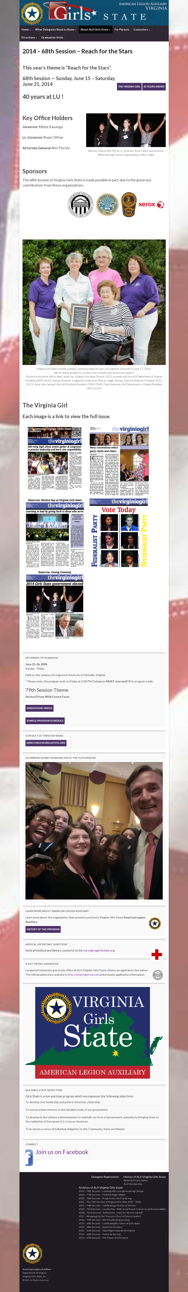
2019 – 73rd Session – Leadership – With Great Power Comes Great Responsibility (122, 1209)
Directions (29, 37)
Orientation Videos (40, 708)
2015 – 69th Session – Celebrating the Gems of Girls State (109, 1223)
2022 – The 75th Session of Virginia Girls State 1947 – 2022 (110, 1201)
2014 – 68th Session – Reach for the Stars (100, 1226)
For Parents (122, 29)
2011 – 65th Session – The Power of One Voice (103, 1237)
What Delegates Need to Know (55, 29)
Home (26, 29)
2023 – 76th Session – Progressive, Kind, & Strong (105, 1198)
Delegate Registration (105, 1176)
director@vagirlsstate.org (46, 743)
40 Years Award (153, 86)
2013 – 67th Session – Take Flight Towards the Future (107, 1230)
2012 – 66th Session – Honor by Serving (100, 1234)
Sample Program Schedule (45, 720)
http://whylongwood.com (83, 974)
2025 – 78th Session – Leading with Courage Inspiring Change (111, 1191)
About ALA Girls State (95, 29)
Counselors (141, 29)
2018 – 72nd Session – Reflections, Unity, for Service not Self (111, 1212)
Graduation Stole (52, 37)
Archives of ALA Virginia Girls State (101, 1187)
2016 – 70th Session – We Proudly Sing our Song (104, 1219)
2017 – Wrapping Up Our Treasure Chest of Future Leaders (110, 1216)
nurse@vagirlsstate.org (99, 950)
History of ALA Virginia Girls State (145, 1176)
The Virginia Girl (129, 86)
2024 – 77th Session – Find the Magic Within (102, 1194)
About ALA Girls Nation (136, 1180)
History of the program (43, 929)
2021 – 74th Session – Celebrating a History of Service (107, 1205)
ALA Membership (133, 1183)
